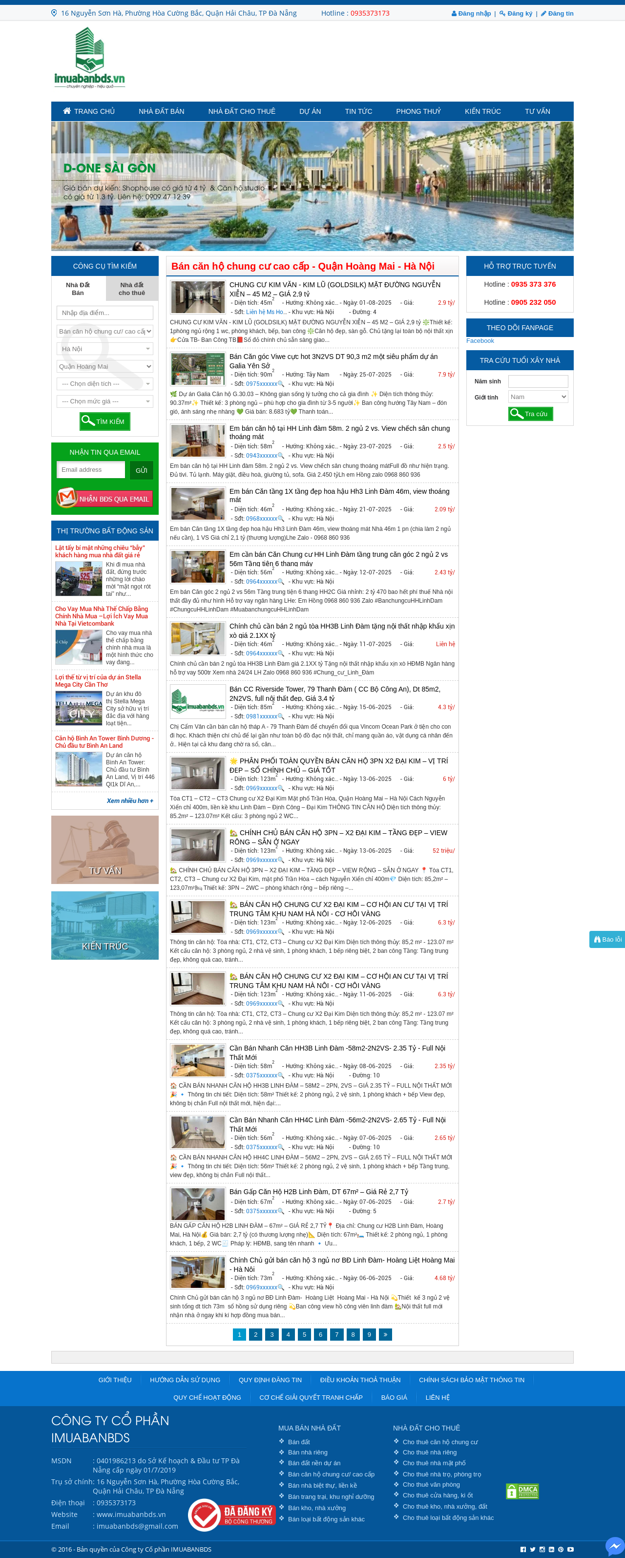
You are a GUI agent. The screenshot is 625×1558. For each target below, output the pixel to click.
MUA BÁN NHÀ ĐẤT (309, 1428)
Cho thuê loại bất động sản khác (448, 1517)
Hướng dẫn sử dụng (185, 1380)
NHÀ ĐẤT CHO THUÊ (426, 1428)
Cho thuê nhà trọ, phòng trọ (442, 1474)
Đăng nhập (471, 13)
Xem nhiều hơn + (130, 800)
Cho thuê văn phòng (431, 1484)
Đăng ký (516, 13)
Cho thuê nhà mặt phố (434, 1463)
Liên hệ (438, 1397)
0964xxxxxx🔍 (265, 581)
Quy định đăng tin (270, 1380)
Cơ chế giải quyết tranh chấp (311, 1397)
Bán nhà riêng (308, 1452)
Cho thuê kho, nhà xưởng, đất (445, 1506)
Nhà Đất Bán (162, 111)
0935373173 (370, 13)
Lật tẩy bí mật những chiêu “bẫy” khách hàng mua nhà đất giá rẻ (100, 551)
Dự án (310, 111)
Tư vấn (537, 111)
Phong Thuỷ (418, 111)
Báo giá (394, 1397)
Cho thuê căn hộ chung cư (440, 1442)
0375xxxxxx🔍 (265, 1075)
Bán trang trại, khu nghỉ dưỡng (331, 1496)
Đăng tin (557, 13)
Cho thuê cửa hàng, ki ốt (438, 1495)
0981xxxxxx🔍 (265, 716)
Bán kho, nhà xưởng (317, 1508)
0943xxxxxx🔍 (265, 455)
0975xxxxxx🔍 (265, 383)
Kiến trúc (483, 111)
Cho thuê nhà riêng (430, 1452)
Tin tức (359, 111)
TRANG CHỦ (89, 110)
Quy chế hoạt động (207, 1397)
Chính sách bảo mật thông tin (471, 1380)
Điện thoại (68, 1502)
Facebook (480, 340)
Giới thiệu (115, 1380)
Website (64, 1514)
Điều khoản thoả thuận (360, 1380)
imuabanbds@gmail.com (137, 1526)
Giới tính (486, 397)
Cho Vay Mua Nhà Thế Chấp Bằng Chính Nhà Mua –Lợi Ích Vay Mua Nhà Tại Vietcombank (101, 616)
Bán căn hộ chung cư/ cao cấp (331, 1474)
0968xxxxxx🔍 (265, 518)
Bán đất (299, 1442)
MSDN (61, 1460)
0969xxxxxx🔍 (265, 788)
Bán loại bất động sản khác (326, 1519)
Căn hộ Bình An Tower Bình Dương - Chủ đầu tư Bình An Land (104, 742)
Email (60, 1526)
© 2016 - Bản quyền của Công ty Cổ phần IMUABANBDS (131, 1549)
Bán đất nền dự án (314, 1463)
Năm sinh (488, 381)
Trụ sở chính (72, 1481)
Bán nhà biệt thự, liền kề (322, 1485)
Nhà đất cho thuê (242, 111)
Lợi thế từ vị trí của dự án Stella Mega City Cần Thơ (98, 681)
